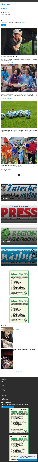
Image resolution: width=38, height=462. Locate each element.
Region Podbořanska (6, 241)
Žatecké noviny (5, 198)
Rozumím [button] (27, 460)
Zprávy (2, 382)
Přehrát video (16, 329)
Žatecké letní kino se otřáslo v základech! (9, 56)
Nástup (3, 263)
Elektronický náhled (4, 399)
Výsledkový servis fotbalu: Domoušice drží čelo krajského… (12, 129)
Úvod (2, 8)
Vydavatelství (3, 397)
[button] (30, 457)
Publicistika (3, 387)
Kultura (2, 385)
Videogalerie (3, 391)
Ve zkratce (3, 390)
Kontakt (2, 398)
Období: (2, 16)
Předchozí (6, 175)
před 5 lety (11, 62)
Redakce (3, 134)
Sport (2, 384)
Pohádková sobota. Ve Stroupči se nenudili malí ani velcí (11, 165)
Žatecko (22, 22)
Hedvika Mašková (4, 62)
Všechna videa (19, 371)
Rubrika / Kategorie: (5, 12)
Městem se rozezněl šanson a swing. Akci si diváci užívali (11, 92)
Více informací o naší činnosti (7, 406)
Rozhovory (3, 386)
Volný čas (3, 389)
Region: (2, 20)
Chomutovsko (4, 22)
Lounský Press (4, 219)
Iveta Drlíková (4, 98)
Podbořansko (16, 22)
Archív (5, 8)
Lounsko (10, 22)
